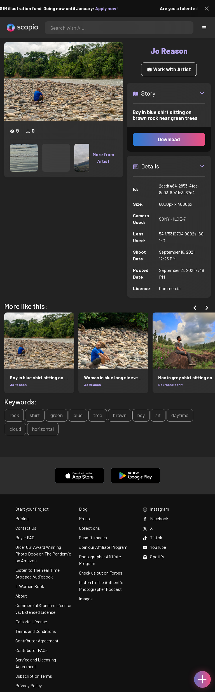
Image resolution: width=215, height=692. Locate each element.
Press (84, 518)
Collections (89, 528)
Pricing (22, 518)
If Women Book (29, 586)
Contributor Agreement (37, 640)
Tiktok (152, 537)
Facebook (156, 518)
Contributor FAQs (31, 650)
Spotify (153, 556)
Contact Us (25, 528)
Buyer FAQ (24, 537)
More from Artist (103, 158)
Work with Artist (169, 69)
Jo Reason (18, 384)
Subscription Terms (33, 676)
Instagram (156, 509)
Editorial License (31, 621)
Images (86, 598)
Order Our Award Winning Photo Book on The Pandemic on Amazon (43, 553)
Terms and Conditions (35, 631)
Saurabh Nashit (170, 384)
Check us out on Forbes (100, 572)
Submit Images (93, 537)
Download (169, 139)
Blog (83, 509)
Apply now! (110, 8)
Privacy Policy (28, 685)
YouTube (154, 547)
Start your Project (32, 509)
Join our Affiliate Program (103, 547)
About (21, 595)
